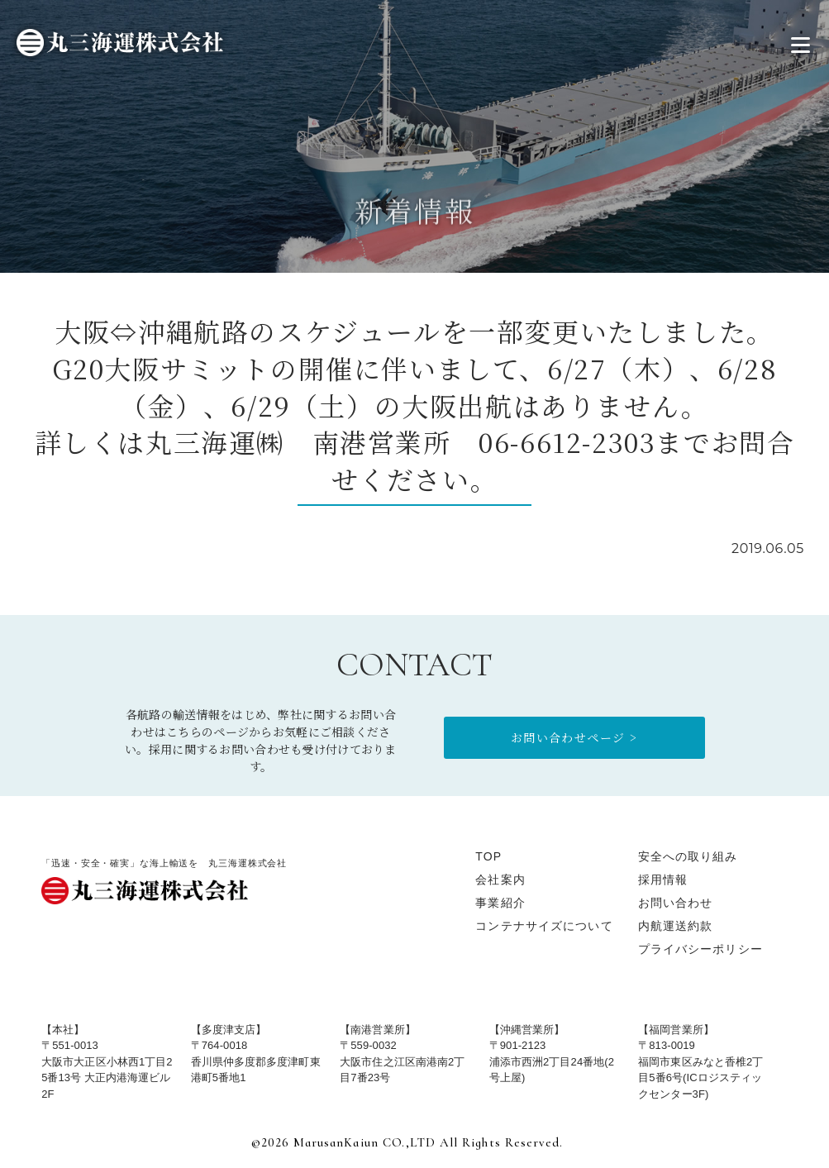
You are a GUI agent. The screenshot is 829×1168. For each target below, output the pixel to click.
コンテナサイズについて (543, 925)
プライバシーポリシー (700, 949)
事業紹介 (500, 902)
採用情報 (663, 879)
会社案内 (500, 879)
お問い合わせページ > (574, 737)
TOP (488, 856)
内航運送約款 (675, 925)
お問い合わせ (675, 902)
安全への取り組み (688, 856)
